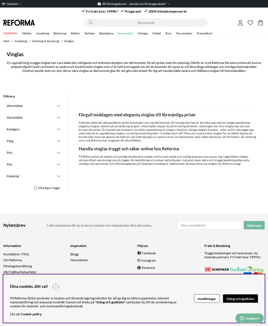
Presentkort (204, 34)
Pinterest (148, 268)
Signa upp (254, 225)
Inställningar (207, 299)
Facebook (149, 253)
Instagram (148, 260)
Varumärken (184, 34)
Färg (10, 141)
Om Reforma (12, 260)
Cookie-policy (31, 314)
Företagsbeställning (17, 266)
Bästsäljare (106, 34)
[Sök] (146, 22)
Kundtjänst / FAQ (16, 254)
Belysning (60, 34)
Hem (6, 41)
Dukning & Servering (45, 41)
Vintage (143, 34)
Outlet (156, 34)
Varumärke (15, 106)
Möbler (27, 34)
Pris (9, 153)
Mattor (75, 34)
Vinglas (69, 41)
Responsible (125, 34)
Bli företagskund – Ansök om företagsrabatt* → (134, 4)
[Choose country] (11, 4)
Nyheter (90, 34)
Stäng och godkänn (240, 299)
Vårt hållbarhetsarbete (19, 272)
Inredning (42, 34)
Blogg (74, 254)
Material (13, 176)
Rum (168, 34)
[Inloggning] (240, 22)
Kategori (13, 129)
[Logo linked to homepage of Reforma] (19, 23)
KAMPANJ (10, 34)
